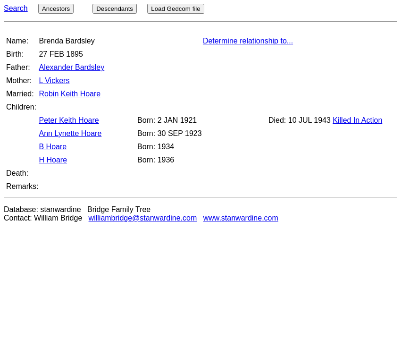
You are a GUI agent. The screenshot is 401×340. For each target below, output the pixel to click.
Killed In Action (357, 120)
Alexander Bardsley (71, 67)
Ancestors (56, 8)
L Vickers (54, 80)
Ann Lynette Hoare (70, 133)
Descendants (114, 8)
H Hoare (53, 160)
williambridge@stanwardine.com (143, 218)
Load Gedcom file (175, 8)
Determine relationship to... (248, 41)
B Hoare (53, 147)
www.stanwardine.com (240, 218)
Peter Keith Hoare (69, 120)
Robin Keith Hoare (69, 94)
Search (16, 8)
